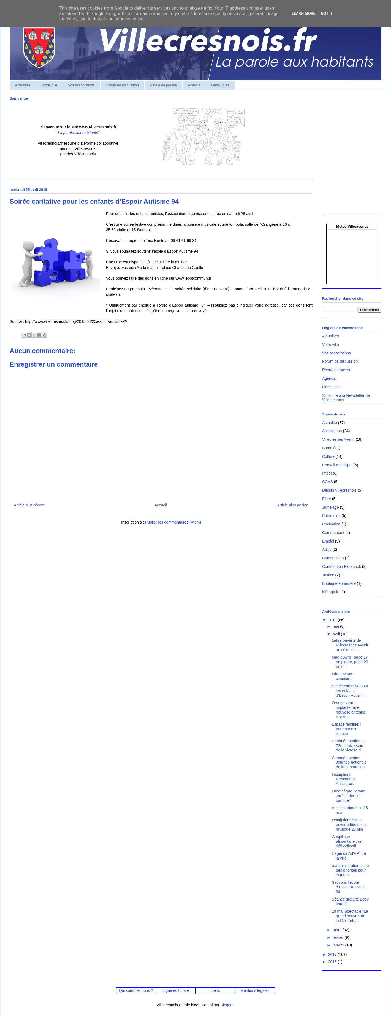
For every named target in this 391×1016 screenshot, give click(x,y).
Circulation (331, 524)
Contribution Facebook (341, 566)
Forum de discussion (122, 85)
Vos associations (81, 85)
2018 (333, 620)
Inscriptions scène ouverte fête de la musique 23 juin (349, 824)
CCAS (327, 482)
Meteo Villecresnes (352, 226)
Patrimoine (331, 515)
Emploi (328, 541)
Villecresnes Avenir (338, 439)
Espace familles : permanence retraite (346, 729)
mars (337, 930)
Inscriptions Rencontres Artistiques (344, 779)
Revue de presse (163, 85)
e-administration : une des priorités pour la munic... (350, 870)
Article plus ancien (292, 505)
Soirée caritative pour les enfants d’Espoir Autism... (350, 691)
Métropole (330, 592)
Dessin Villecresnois (339, 490)
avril (337, 634)
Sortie (327, 448)
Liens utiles (220, 85)
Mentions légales (255, 990)
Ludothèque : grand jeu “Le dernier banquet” (348, 796)
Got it (327, 13)
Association (332, 431)
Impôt (327, 473)
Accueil (160, 505)
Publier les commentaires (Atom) (173, 522)
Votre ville (49, 85)
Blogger (227, 1005)
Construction (333, 558)
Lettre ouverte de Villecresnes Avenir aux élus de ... (350, 645)
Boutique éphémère (339, 583)
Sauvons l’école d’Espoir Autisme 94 (348, 887)
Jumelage (330, 507)
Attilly (326, 549)
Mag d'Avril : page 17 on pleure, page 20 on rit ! (350, 662)
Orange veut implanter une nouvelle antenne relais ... (348, 710)
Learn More (303, 13)
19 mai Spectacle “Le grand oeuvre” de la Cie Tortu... (350, 916)
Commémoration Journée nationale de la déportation (349, 762)
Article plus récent (29, 505)
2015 (333, 962)
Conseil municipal (337, 465)
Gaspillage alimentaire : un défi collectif (347, 841)
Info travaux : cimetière (343, 676)
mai (336, 626)
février (338, 937)
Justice (328, 575)
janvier (339, 945)
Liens (215, 990)
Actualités (23, 85)
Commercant (333, 532)
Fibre (326, 499)
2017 (333, 954)
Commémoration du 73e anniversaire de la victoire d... (349, 746)
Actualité (329, 422)
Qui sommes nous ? (136, 990)
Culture (328, 456)
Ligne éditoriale (175, 990)
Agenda (194, 85)
